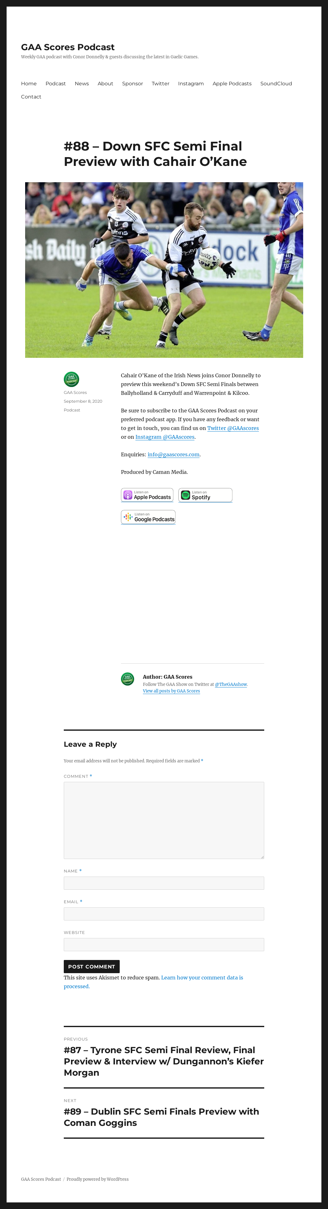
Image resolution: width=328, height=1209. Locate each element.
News (82, 84)
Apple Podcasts (232, 84)
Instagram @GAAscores (164, 437)
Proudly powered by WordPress (98, 1179)
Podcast (56, 84)
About (105, 84)
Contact (31, 97)
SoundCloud (276, 84)
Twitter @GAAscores (233, 428)
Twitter (160, 84)
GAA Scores (75, 392)
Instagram (191, 84)
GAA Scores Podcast (68, 47)
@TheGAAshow (231, 684)
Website (74, 932)
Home (29, 84)
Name (73, 871)
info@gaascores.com (174, 454)
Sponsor (132, 84)
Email (73, 901)
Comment (78, 776)
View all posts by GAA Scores (171, 691)
